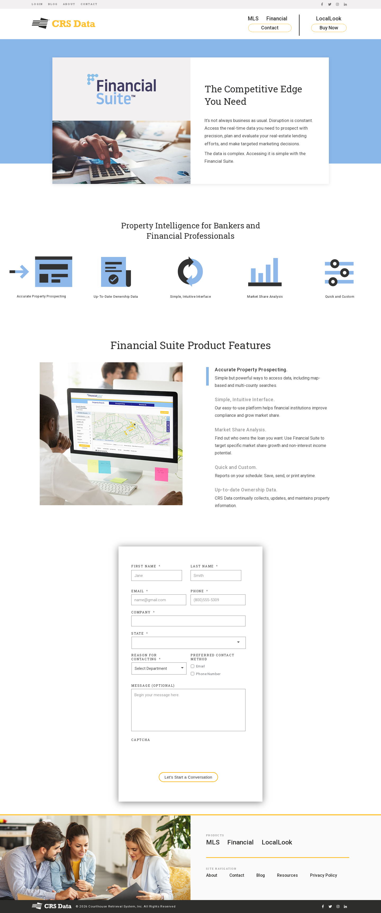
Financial (276, 19)
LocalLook (328, 19)
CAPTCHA (140, 740)
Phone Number (208, 674)
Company (143, 612)
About (69, 4)
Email (139, 591)
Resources (287, 875)
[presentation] (171, 753)
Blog (53, 4)
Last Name (204, 566)
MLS (253, 19)
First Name (146, 566)
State (139, 633)
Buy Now (329, 27)
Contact (89, 4)
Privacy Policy (323, 875)
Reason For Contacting (146, 657)
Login (37, 4)
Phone (199, 591)
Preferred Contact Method (212, 657)
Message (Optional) (153, 686)
